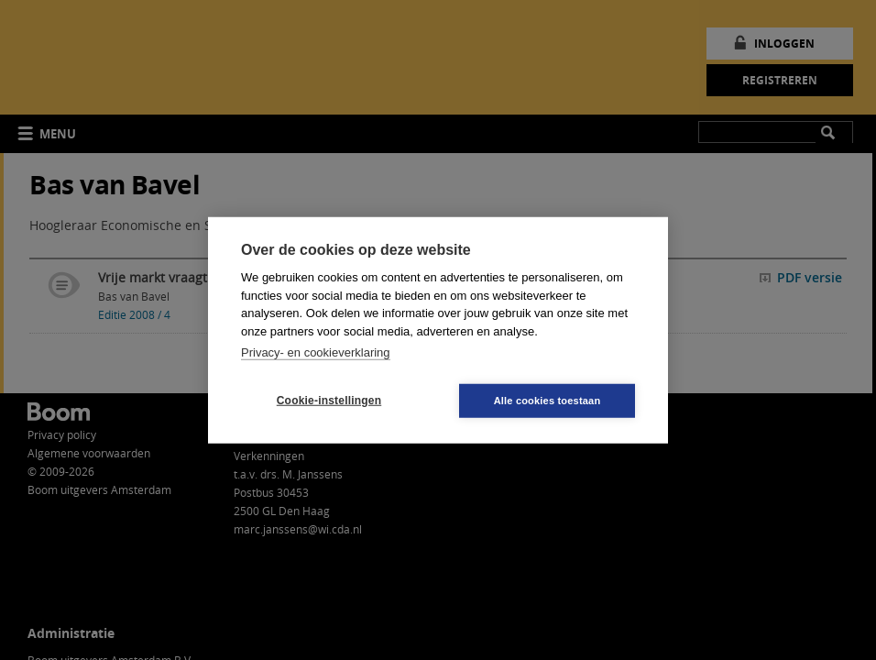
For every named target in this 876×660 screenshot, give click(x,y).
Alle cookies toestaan (547, 399)
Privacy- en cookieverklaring (315, 352)
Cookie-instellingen (329, 400)
